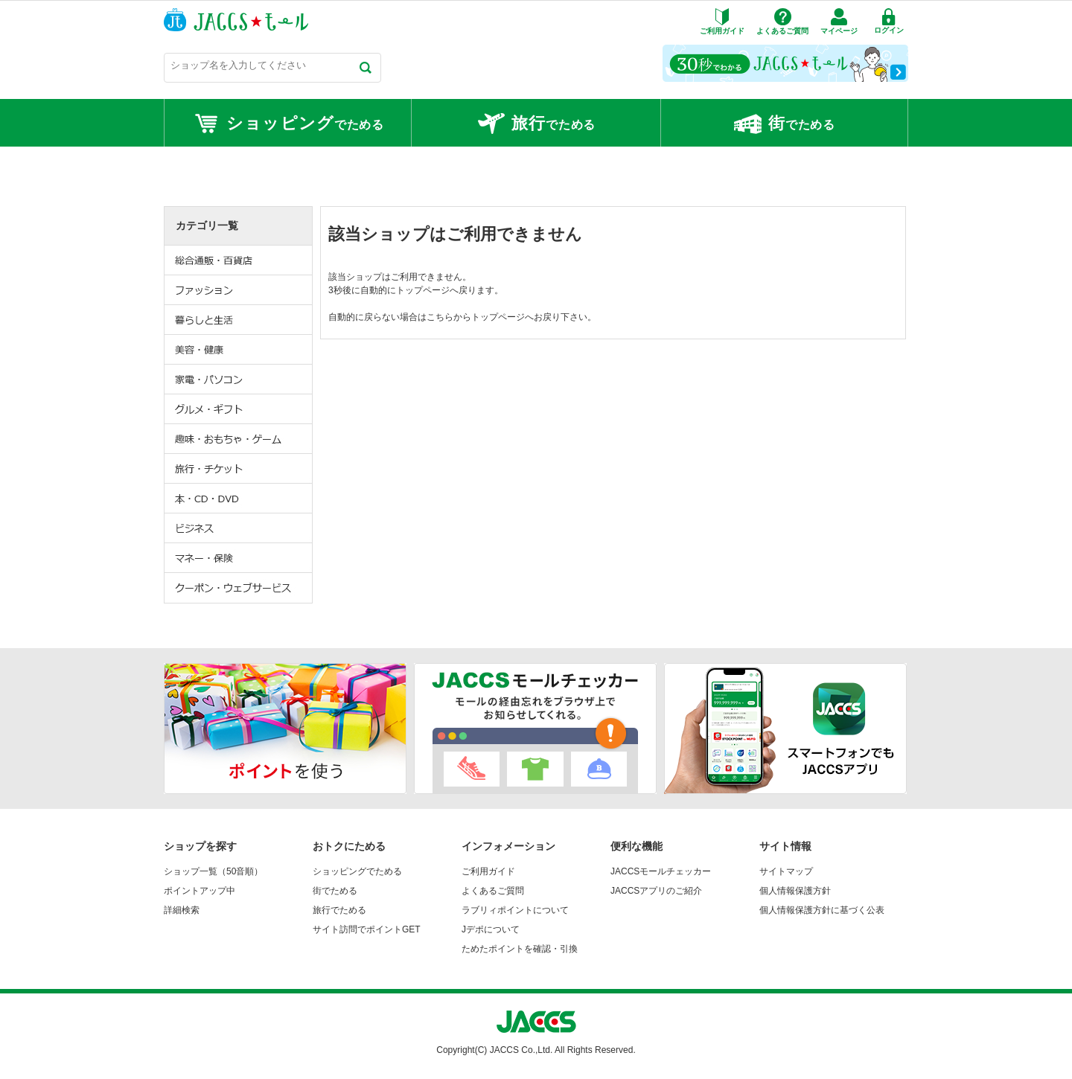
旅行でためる (339, 910)
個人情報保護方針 (795, 891)
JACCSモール (236, 19)
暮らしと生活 (239, 320)
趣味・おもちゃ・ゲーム (239, 439)
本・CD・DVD (239, 498)
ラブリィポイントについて (515, 910)
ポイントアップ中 (199, 891)
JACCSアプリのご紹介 (656, 891)
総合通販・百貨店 (239, 260)
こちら (440, 317)
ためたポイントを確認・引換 (520, 949)
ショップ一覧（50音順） (213, 871)
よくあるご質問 (493, 891)
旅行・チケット (239, 469)
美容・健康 (239, 350)
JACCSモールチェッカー (660, 871)
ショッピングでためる (357, 871)
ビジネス (239, 528)
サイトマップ (786, 871)
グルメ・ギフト (239, 409)
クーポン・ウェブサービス (239, 588)
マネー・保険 (239, 558)
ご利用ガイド (488, 871)
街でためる (335, 891)
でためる (287, 123)
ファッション (239, 290)
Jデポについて (491, 929)
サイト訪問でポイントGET (367, 929)
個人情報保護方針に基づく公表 (821, 910)
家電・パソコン (239, 379)
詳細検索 (182, 910)
